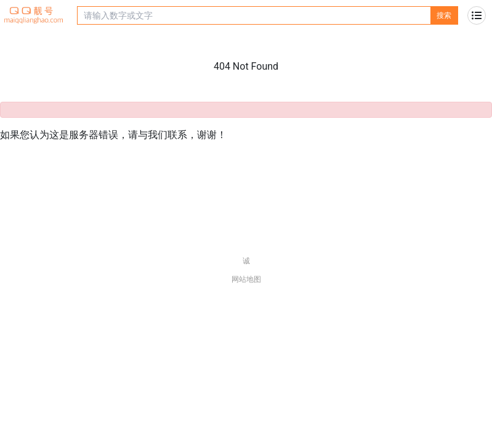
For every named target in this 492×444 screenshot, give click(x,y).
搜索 (444, 15)
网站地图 (246, 279)
